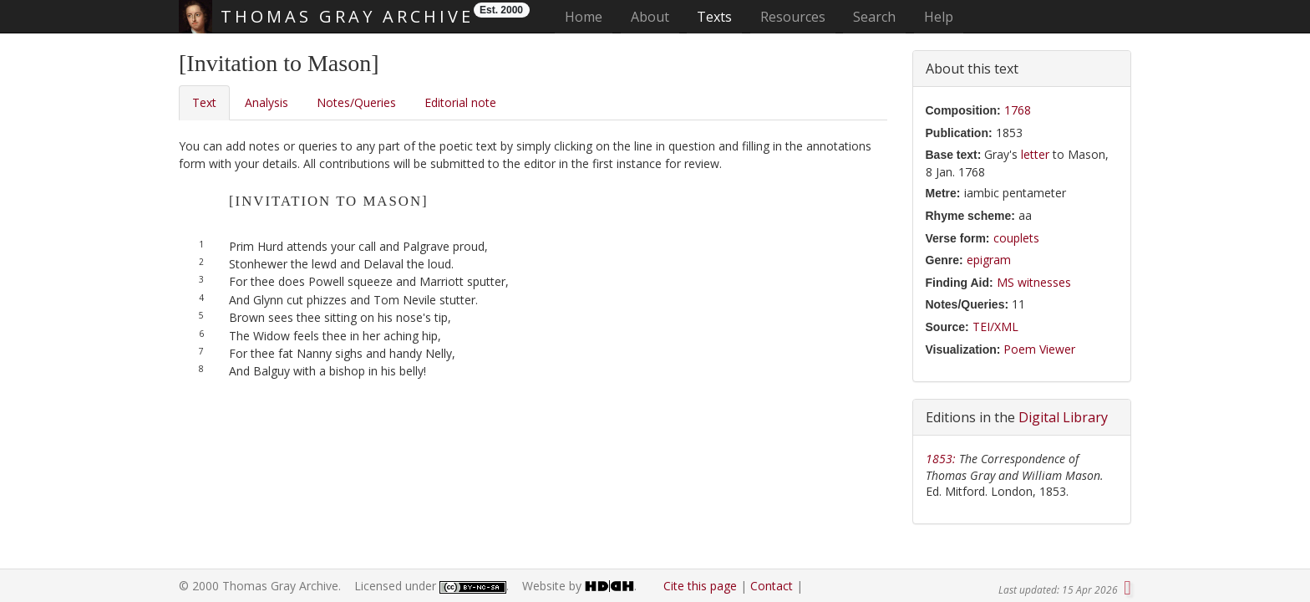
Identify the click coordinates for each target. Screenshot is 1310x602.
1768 (1017, 110)
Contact (771, 586)
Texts (714, 17)
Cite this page (700, 586)
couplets (1016, 238)
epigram (989, 260)
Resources (792, 17)
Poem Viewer (1039, 349)
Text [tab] (204, 102)
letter (1035, 154)
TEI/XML (995, 326)
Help (938, 17)
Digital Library (1063, 417)
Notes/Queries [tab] (356, 102)
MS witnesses (1034, 282)
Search (874, 17)
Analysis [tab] (266, 102)
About (650, 17)
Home (588, 16)
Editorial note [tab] (460, 102)
